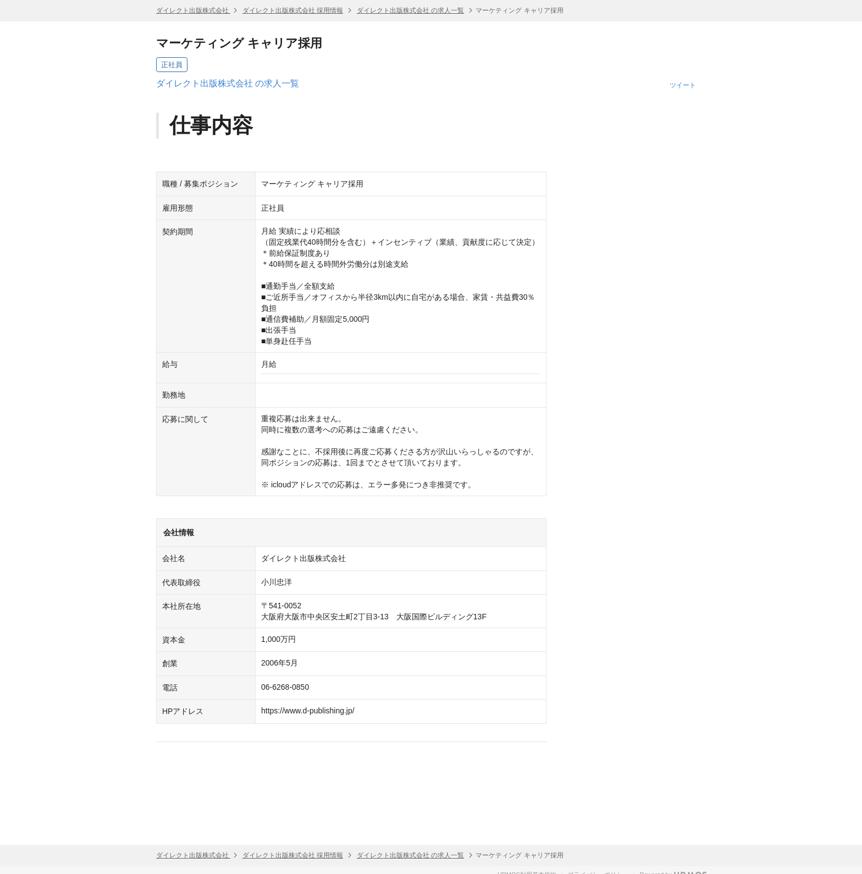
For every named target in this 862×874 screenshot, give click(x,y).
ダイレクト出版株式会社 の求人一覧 (410, 10)
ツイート (683, 85)
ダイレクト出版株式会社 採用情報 (292, 10)
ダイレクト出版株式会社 (193, 10)
